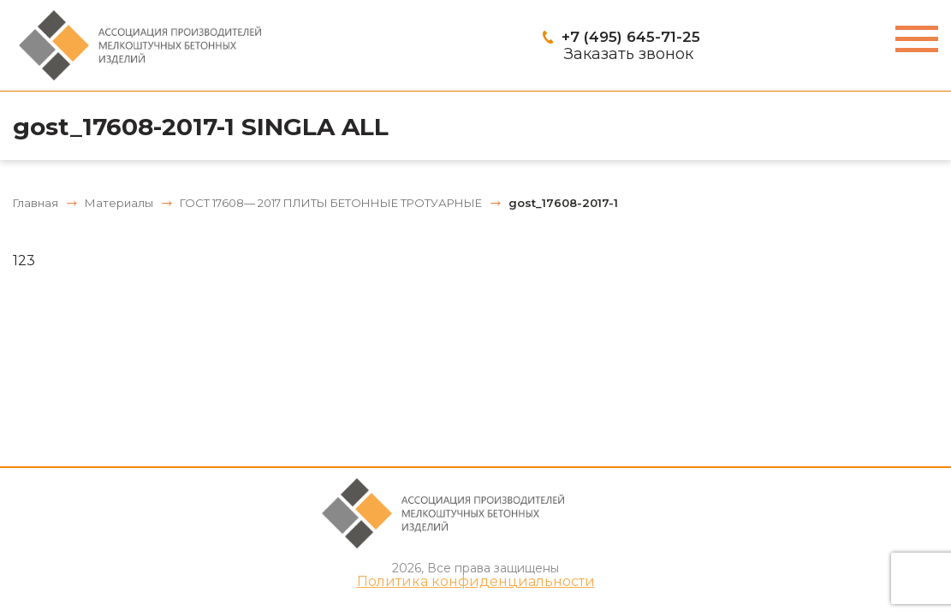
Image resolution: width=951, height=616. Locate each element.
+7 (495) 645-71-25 (631, 36)
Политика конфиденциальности (476, 582)
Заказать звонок (628, 53)
